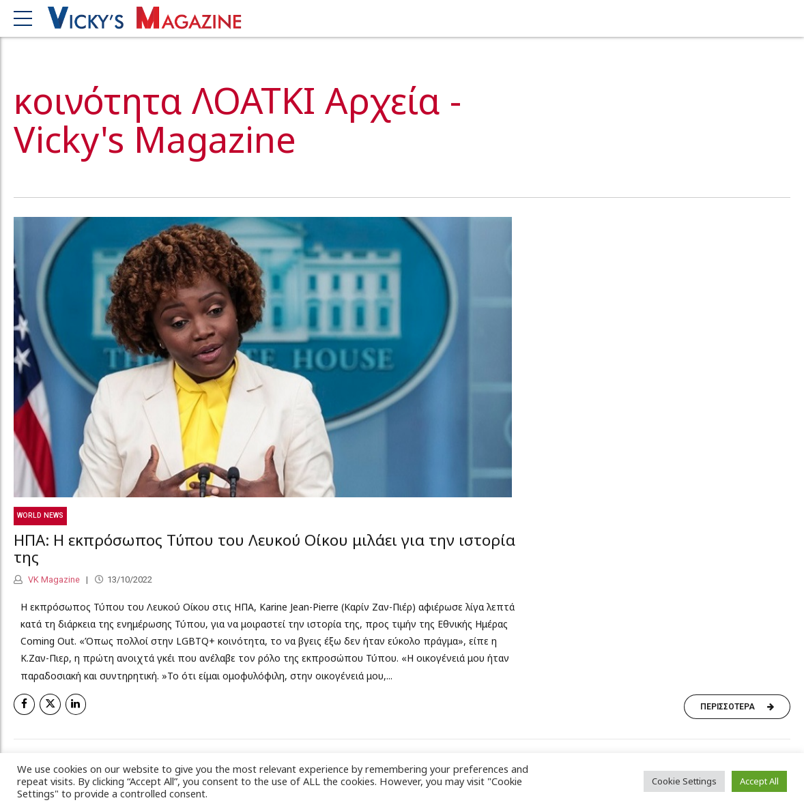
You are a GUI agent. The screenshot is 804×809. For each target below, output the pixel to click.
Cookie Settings (684, 781)
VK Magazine (53, 580)
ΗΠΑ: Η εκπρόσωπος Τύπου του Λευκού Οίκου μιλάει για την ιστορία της (264, 549)
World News (40, 516)
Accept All (759, 781)
